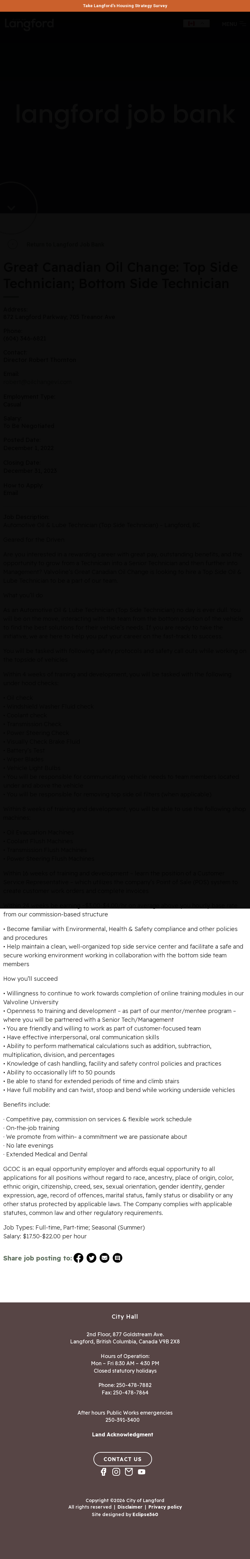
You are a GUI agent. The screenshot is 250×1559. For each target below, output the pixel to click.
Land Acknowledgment (122, 1434)
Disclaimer (130, 1507)
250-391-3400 (122, 1420)
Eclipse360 (145, 1514)
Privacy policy (165, 1507)
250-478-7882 (134, 1385)
